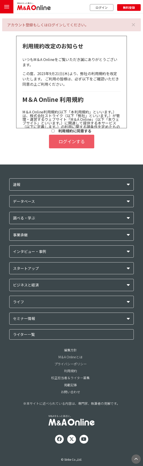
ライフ (18, 302)
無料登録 (129, 7)
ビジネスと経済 (26, 285)
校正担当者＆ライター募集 (70, 377)
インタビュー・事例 (29, 251)
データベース (24, 201)
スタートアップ (26, 268)
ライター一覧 (24, 334)
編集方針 (70, 350)
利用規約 (70, 371)
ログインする (71, 141)
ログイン (102, 7)
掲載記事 (70, 385)
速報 (16, 184)
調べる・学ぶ (24, 218)
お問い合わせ (70, 392)
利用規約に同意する (71, 131)
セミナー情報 (24, 318)
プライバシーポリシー (70, 364)
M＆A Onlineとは (70, 357)
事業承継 (20, 235)
